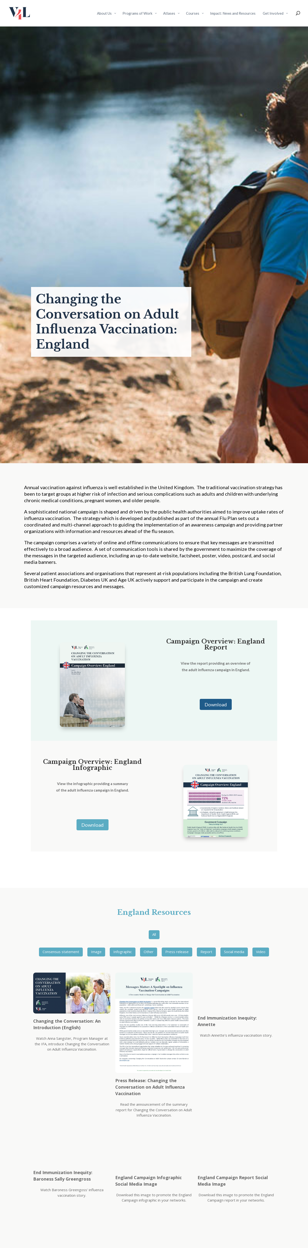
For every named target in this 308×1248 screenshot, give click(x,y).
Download (216, 704)
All (154, 934)
